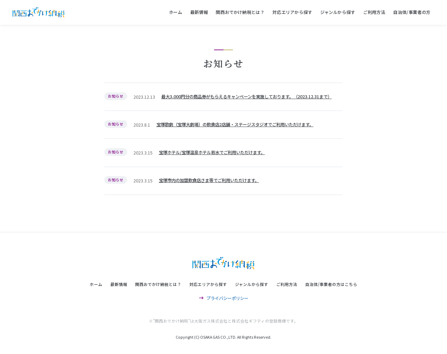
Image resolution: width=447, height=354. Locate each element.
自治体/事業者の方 (412, 12)
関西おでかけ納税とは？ (240, 12)
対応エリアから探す (292, 12)
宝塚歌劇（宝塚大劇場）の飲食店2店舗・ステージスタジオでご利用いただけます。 (235, 124)
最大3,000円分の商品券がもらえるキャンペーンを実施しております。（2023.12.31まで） (246, 96)
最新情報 (199, 12)
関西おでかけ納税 (39, 12)
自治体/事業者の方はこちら (331, 284)
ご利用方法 (374, 12)
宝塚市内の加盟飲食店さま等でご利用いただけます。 (209, 180)
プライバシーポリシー (223, 298)
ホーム (175, 12)
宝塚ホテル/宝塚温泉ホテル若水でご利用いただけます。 (212, 152)
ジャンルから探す (337, 12)
